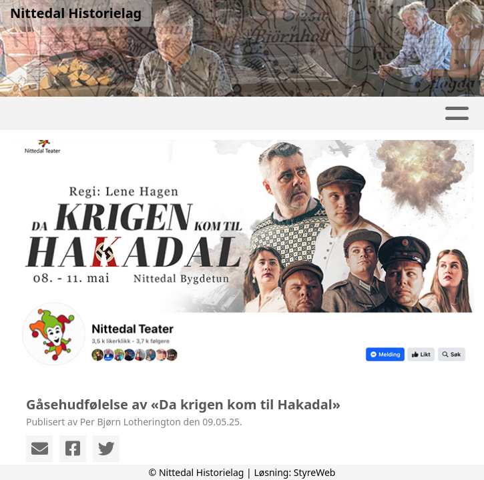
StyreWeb (315, 472)
